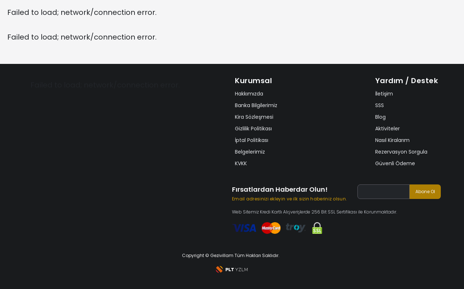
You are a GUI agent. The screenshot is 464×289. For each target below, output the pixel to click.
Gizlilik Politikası (253, 128)
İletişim (384, 93)
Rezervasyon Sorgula (401, 151)
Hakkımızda (249, 93)
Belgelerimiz (250, 151)
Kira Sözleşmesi (254, 117)
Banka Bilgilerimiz (256, 105)
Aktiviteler (387, 128)
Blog (380, 117)
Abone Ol (425, 191)
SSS (379, 105)
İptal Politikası (251, 140)
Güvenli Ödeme (395, 163)
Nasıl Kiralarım (392, 140)
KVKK (241, 163)
